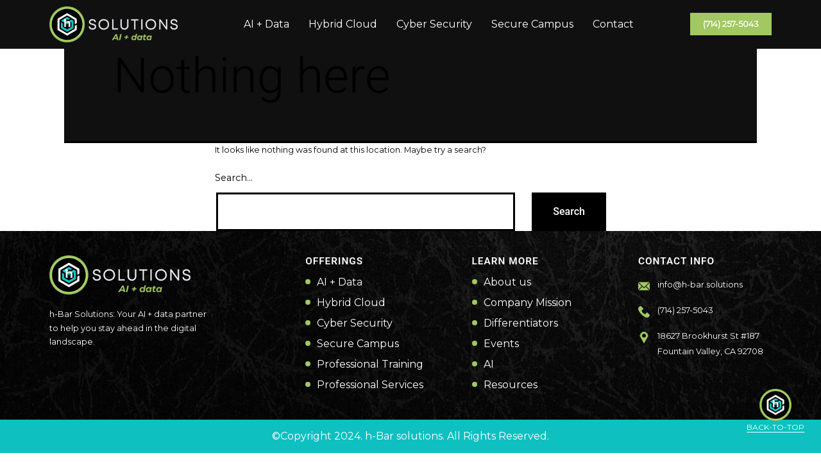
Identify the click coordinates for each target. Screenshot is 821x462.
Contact (613, 24)
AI (489, 364)
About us (507, 282)
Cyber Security (434, 24)
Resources (510, 385)
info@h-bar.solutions (700, 284)
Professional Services (370, 385)
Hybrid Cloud (343, 24)
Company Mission (527, 303)
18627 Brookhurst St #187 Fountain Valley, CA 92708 (710, 343)
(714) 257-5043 (731, 24)
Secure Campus (532, 24)
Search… (234, 178)
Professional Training (370, 364)
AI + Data (266, 24)
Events (501, 344)
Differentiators (521, 323)
